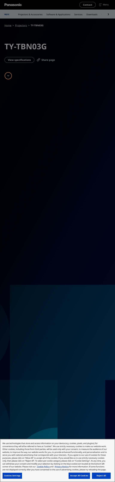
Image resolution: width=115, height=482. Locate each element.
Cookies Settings (12, 475)
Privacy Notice (62, 466)
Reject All (101, 475)
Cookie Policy (43, 466)
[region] (57, 460)
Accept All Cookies (79, 475)
